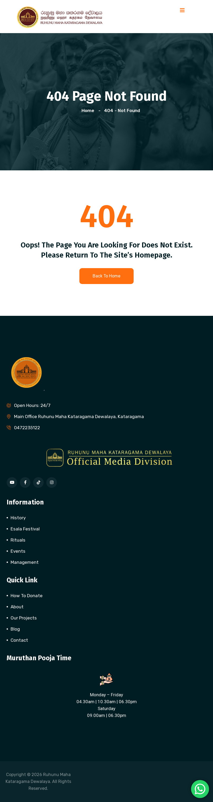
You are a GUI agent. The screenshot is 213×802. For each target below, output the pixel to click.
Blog (15, 629)
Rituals (18, 540)
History (18, 517)
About (17, 606)
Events (18, 551)
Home (88, 110)
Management (25, 562)
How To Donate (27, 595)
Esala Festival (25, 528)
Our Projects (24, 618)
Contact (19, 640)
